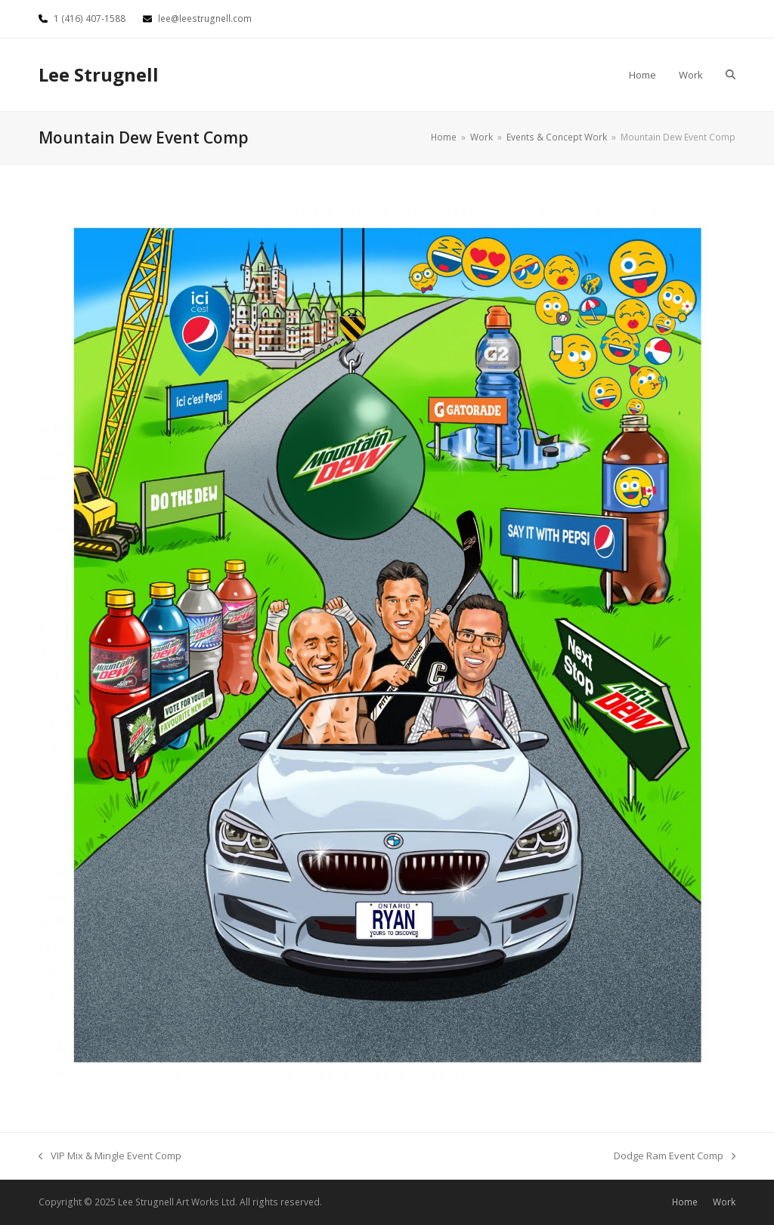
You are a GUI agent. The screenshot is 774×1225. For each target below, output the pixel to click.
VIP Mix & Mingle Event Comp (110, 1156)
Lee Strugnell (99, 74)
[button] (730, 75)
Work (724, 1202)
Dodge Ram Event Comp (674, 1156)
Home (685, 1202)
